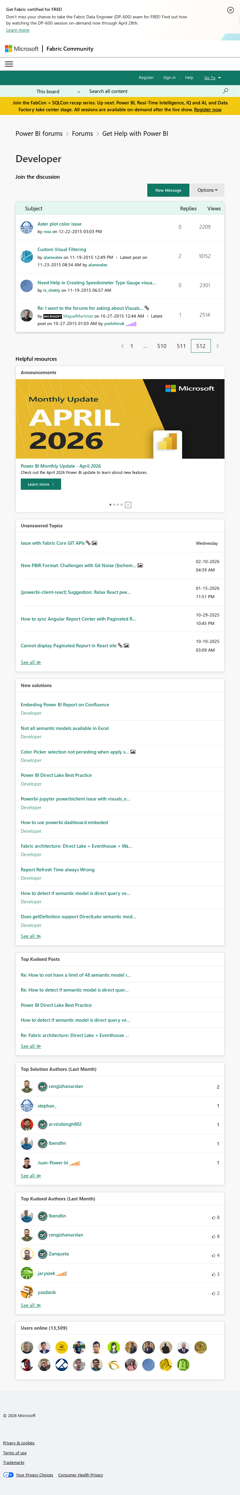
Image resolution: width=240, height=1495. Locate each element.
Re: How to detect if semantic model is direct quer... (75, 990)
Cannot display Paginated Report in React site (69, 645)
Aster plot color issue (60, 224)
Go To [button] (210, 77)
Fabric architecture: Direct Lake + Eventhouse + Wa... (76, 846)
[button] (168, 190)
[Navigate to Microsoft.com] (21, 48)
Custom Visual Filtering (62, 249)
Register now (207, 109)
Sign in (169, 77)
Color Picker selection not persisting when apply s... (75, 752)
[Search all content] (159, 91)
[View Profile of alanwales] (52, 257)
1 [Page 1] (131, 346)
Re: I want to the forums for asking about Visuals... (91, 308)
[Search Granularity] (58, 91)
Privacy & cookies (19, 1442)
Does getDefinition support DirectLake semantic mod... (78, 916)
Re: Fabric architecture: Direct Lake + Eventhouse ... (75, 1035)
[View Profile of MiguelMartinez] (78, 316)
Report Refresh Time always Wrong (58, 869)
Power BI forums (39, 133)
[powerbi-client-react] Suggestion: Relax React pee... (76, 592)
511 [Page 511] (181, 346)
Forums (82, 133)
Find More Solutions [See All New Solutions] (31, 936)
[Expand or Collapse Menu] (9, 64)
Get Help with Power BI (135, 133)
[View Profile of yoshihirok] (114, 323)
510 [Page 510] (162, 346)
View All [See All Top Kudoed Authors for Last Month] (31, 1305)
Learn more (17, 30)
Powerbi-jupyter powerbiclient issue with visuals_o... (75, 799)
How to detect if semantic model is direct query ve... (75, 893)
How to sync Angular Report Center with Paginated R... (78, 619)
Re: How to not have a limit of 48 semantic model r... (76, 975)
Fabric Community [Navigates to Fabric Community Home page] (70, 48)
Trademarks (13, 1462)
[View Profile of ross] (47, 231)
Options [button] (206, 190)
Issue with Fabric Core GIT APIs (53, 543)
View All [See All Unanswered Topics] (31, 662)
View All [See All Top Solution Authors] (31, 1175)
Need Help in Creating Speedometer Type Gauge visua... (97, 282)
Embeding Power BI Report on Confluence (65, 704)
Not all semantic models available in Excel (65, 728)
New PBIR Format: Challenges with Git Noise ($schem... (79, 565)
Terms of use (15, 1452)
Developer (31, 713)
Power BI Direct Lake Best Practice (56, 775)
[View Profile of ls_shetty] (51, 290)
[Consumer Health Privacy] (80, 1474)
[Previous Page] (120, 346)
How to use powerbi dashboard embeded (64, 822)
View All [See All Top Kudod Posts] (31, 1046)
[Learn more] (41, 484)
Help (189, 77)
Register (146, 77)
